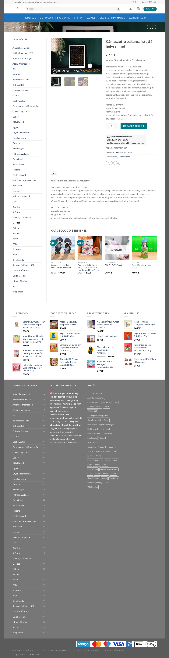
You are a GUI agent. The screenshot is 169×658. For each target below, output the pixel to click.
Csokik (15, 95)
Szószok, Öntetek (20, 270)
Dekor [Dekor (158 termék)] (106, 420)
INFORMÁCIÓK (119, 18)
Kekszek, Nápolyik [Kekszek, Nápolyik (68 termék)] (103, 451)
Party (15, 238)
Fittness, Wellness (20, 153)
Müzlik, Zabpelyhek (21, 217)
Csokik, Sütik (18, 100)
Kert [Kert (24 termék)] (114, 451)
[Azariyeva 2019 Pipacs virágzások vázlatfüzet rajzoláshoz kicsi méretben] (90, 248)
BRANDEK (104, 18)
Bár (14, 69)
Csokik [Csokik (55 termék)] (106, 407)
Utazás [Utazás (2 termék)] (113, 474)
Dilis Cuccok (47, 18)
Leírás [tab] (54, 174)
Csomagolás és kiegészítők (25, 106)
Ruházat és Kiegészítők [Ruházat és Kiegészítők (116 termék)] (109, 469)
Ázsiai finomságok (21, 63)
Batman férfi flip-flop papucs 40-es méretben (61, 266)
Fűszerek (16, 169)
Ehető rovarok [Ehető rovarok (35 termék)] (92, 429)
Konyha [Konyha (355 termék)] (90, 456)
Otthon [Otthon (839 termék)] (107, 460)
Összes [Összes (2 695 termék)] (107, 482)
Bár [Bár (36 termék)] (116, 402)
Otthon (79, 18)
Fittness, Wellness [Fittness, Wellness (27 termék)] (94, 433)
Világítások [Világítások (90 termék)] (113, 478)
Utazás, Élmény (19, 281)
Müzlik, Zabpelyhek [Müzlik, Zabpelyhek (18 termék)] (94, 460)
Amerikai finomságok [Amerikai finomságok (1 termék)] (95, 398)
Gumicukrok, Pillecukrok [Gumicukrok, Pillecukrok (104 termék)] (96, 447)
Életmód (92, 18)
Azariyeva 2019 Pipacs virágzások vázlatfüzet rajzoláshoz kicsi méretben (89, 267)
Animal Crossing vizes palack (141, 266)
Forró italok (18, 159)
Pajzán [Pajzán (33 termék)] (115, 460)
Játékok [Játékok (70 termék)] (90, 451)
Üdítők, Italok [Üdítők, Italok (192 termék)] (92, 487)
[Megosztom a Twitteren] (113, 163)
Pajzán (15, 233)
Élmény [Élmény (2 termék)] (99, 482)
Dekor (15, 116)
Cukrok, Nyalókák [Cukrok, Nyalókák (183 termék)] (94, 420)
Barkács (16, 74)
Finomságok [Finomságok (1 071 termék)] (105, 429)
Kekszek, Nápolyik (21, 196)
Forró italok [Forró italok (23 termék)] (108, 433)
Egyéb (15, 127)
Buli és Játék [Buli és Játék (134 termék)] (107, 402)
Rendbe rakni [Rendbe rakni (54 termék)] (92, 469)
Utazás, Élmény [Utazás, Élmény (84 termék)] (93, 478)
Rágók (15, 254)
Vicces (15, 286)
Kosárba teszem (133, 126)
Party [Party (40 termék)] (89, 465)
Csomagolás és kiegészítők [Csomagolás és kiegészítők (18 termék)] (97, 416)
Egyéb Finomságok (21, 132)
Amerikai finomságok (22, 58)
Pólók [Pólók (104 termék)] (105, 465)
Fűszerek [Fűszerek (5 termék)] (102, 438)
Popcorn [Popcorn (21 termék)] (97, 465)
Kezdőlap (19, 27)
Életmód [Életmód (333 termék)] (90, 482)
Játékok (16, 191)
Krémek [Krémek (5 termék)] (99, 456)
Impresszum (51, 650)
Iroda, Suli (17, 185)
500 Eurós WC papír (114, 265)
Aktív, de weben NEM (22, 53)
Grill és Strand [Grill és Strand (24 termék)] (92, 442)
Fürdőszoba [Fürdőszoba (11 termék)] (92, 438)
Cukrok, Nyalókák (21, 111)
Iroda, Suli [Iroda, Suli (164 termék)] (112, 447)
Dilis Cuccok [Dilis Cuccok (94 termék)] (92, 425)
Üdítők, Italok (19, 275)
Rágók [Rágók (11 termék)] (89, 474)
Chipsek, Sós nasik (21, 90)
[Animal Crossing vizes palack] (144, 248)
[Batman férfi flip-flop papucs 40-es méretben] (63, 248)
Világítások (17, 291)
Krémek (16, 212)
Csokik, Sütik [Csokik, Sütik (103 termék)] (92, 411)
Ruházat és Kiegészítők (23, 265)
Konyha (16, 207)
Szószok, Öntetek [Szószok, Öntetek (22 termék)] (101, 474)
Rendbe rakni (18, 260)
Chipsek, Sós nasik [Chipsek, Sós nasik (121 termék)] (94, 407)
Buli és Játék (64, 18)
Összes (34, 27)
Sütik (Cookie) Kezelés (95, 650)
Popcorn (16, 249)
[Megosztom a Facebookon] (108, 163)
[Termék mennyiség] (111, 126)
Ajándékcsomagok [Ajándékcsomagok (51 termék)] (94, 393)
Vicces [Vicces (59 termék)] (104, 478)
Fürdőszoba (18, 164)
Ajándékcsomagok (21, 47)
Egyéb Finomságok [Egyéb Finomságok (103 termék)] (106, 425)
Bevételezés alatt (20, 79)
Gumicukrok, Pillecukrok (24, 180)
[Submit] (117, 9)
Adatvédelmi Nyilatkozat (70, 650)
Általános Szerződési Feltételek (28, 650)
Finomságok (30, 18)
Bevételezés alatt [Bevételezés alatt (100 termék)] (94, 402)
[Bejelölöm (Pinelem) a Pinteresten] (118, 163)
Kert (14, 201)
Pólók (15, 244)
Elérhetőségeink (137, 18)
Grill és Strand (19, 175)
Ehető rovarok (19, 138)
